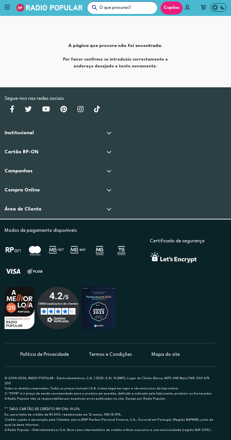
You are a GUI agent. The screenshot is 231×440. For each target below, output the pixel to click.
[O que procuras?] (122, 7)
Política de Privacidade (44, 354)
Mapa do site (166, 354)
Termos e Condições (110, 354)
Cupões (171, 8)
